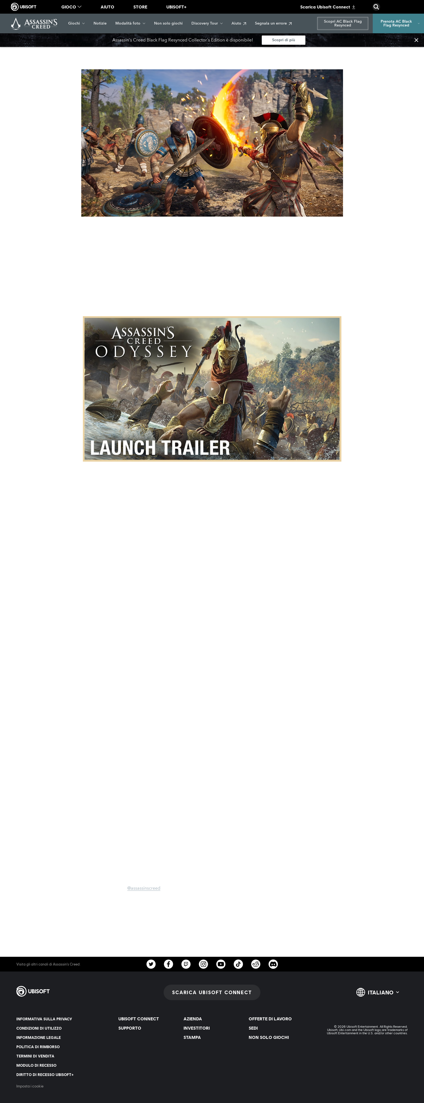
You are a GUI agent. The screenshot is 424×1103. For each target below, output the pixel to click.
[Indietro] (26, 52)
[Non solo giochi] (168, 23)
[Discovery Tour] (207, 23)
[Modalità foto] (130, 23)
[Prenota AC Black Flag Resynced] (398, 23)
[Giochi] (76, 23)
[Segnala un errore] (273, 23)
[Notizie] (100, 23)
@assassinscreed (143, 888)
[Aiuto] (238, 23)
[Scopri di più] (283, 40)
